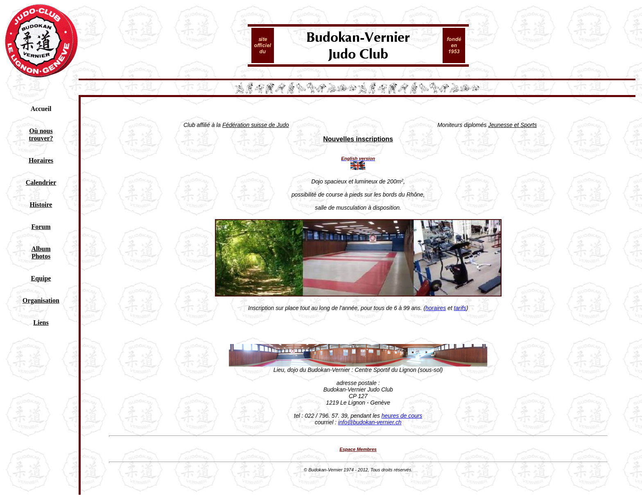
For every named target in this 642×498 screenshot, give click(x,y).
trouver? (41, 138)
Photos (41, 256)
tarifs (460, 308)
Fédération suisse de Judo (255, 125)
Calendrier (41, 182)
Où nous (40, 130)
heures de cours (402, 415)
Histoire (41, 204)
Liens (40, 322)
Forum (40, 226)
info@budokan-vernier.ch (370, 422)
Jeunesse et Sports (512, 125)
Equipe (41, 278)
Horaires (41, 160)
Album (40, 248)
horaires (435, 308)
